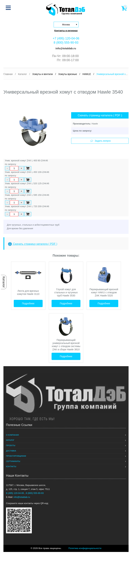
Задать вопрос (101, 140)
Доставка (11, 451)
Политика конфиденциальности (84, 548)
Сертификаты (13, 461)
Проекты (10, 445)
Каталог (4, 282)
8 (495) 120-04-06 (15, 493)
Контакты (11, 466)
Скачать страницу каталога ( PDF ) (100, 115)
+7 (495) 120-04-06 (66, 38)
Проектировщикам (16, 456)
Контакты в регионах (66, 30)
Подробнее (28, 303)
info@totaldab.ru (65, 48)
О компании (12, 435)
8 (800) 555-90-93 (66, 42)
